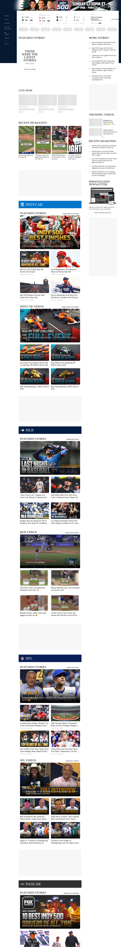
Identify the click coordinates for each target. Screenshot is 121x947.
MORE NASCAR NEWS (71, 893)
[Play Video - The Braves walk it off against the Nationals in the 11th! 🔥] (43, 140)
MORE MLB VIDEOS (72, 533)
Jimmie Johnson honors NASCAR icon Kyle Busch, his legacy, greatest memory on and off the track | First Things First (110, 132)
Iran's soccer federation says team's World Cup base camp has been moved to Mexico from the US (104, 160)
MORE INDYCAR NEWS (71, 214)
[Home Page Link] (8, 8)
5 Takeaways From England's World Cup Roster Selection (104, 56)
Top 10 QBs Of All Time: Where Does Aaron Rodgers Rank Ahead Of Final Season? (103, 63)
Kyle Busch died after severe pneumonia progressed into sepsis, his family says (104, 167)
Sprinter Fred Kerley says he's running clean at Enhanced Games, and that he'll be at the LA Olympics (104, 173)
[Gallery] (103, 127)
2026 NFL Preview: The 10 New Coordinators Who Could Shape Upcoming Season (101, 77)
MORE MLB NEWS (72, 439)
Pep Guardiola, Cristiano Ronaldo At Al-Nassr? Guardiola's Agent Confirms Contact (104, 70)
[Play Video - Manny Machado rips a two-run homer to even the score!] (59, 140)
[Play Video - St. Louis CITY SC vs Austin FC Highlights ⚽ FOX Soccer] (76, 140)
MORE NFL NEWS (73, 667)
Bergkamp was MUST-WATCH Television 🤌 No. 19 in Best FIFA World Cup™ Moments (109, 122)
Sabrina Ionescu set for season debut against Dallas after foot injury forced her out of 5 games (104, 153)
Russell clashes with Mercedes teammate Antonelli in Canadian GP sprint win (104, 146)
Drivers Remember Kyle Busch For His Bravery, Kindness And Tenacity (104, 43)
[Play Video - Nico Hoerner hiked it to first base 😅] (26, 140)
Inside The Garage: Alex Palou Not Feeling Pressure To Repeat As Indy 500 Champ (104, 50)
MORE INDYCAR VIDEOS (70, 307)
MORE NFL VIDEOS (72, 761)
